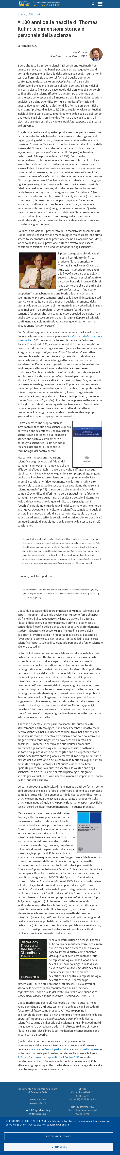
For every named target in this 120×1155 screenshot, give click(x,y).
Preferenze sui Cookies (58, 1136)
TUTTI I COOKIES (59, 1146)
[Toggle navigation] (100, 3)
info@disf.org (31, 1110)
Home (21, 14)
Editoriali (34, 14)
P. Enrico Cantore (28, 1057)
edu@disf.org (44, 1110)
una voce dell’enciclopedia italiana (50, 1049)
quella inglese (90, 1049)
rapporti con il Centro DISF (63, 1057)
